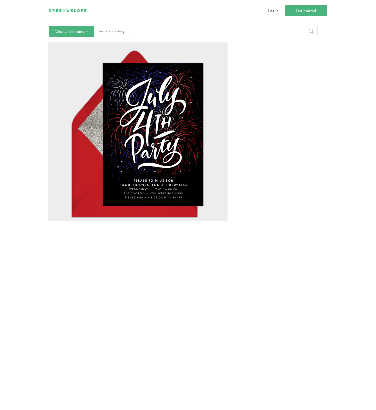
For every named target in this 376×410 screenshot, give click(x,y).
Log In (273, 10)
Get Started (306, 10)
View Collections (71, 31)
